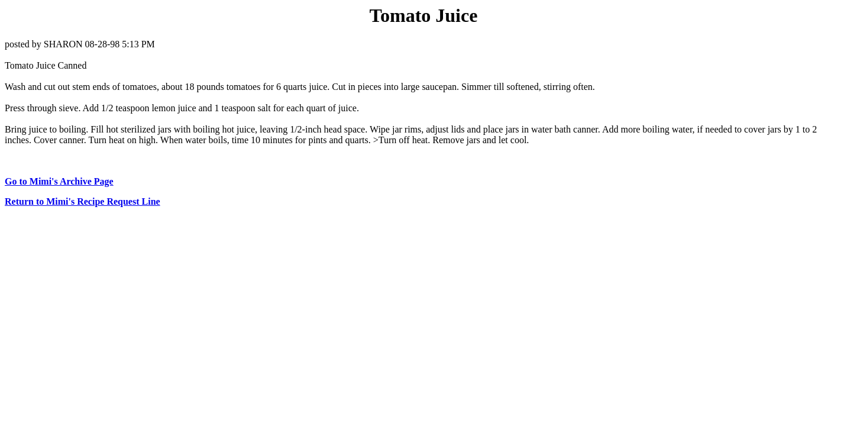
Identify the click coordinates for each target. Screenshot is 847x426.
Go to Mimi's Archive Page (59, 181)
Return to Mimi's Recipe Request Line (82, 201)
